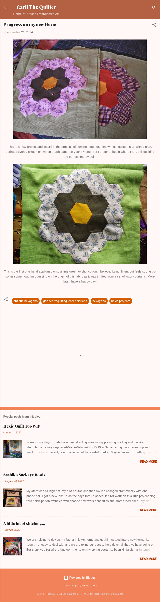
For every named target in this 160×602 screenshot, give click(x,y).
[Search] (154, 8)
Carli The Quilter (36, 7)
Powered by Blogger (80, 578)
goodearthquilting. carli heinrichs (65, 301)
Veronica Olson (89, 585)
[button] (154, 25)
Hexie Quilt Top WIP (21, 426)
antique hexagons (26, 301)
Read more (148, 462)
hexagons (99, 301)
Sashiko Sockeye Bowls (24, 474)
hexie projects (120, 301)
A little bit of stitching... (24, 523)
